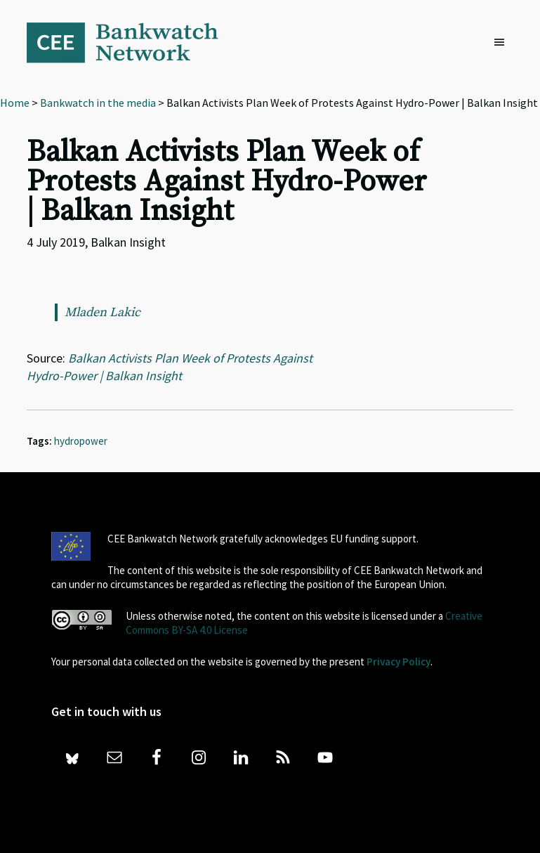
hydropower (80, 441)
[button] (502, 43)
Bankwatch (132, 42)
